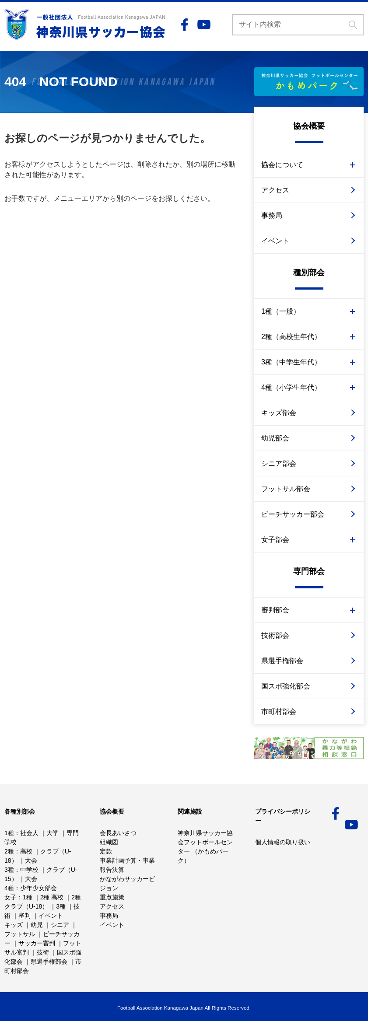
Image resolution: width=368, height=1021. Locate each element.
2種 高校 (52, 897)
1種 (9, 832)
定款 (106, 851)
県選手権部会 (282, 660)
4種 (9, 888)
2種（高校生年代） (291, 336)
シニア (60, 924)
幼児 (37, 924)
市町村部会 (278, 711)
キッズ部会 (278, 412)
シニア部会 (278, 463)
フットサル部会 (285, 489)
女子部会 (275, 539)
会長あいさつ (118, 832)
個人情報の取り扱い (282, 842)
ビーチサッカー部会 (292, 514)
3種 (9, 869)
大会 (31, 860)
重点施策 (112, 897)
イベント (275, 241)
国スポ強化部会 (285, 686)
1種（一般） (280, 311)
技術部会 (275, 635)
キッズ (13, 924)
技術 (43, 952)
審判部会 (275, 610)
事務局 (271, 215)
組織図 (109, 842)
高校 (26, 851)
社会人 (29, 832)
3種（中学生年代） (291, 362)
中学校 (29, 869)
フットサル (19, 933)
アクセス (275, 190)
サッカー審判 (36, 943)
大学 (52, 832)
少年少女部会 (38, 888)
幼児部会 (275, 438)
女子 (10, 897)
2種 (9, 851)
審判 (24, 915)
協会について (282, 164)
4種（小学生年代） (291, 387)
